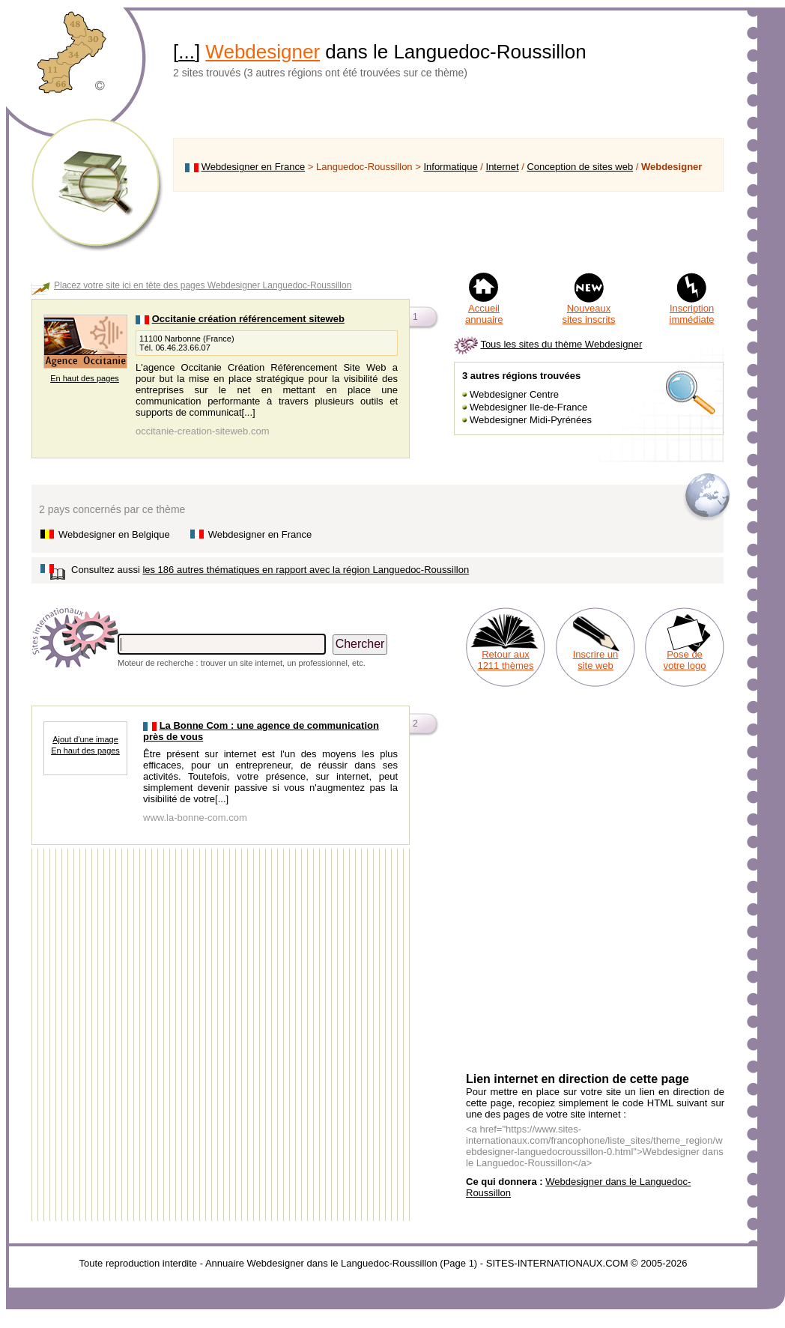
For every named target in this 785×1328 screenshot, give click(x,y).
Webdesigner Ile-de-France (528, 407)
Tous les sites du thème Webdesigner (561, 344)
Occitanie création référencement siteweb (248, 318)
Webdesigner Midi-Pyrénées (531, 419)
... (186, 51)
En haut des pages (84, 378)
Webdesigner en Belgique (114, 534)
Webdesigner (262, 51)
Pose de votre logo (684, 660)
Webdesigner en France (253, 166)
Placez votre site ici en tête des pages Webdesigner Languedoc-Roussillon (202, 285)
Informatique (450, 166)
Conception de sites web (580, 166)
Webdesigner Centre (514, 394)
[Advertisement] (448, 231)
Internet (502, 166)
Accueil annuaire (484, 314)
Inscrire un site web (596, 660)
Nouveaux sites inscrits (589, 314)
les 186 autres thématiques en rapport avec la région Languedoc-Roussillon (305, 569)
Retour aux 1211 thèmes (505, 660)
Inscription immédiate (692, 314)
